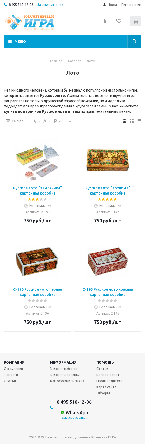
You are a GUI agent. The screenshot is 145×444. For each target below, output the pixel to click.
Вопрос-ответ (108, 374)
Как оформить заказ (67, 381)
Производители (109, 381)
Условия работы (63, 368)
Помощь (105, 362)
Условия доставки (65, 374)
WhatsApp (74, 412)
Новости (11, 374)
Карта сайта (106, 387)
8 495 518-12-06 (21, 4)
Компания (14, 362)
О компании (13, 368)
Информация (63, 362)
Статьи (10, 381)
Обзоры (103, 393)
